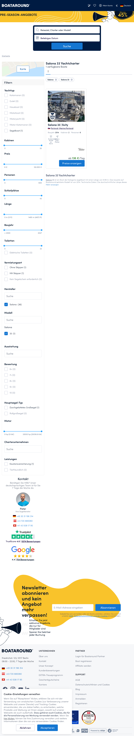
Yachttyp (9, 90)
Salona (49, 179)
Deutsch (125, 5)
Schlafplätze (11, 190)
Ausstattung (11, 346)
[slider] (4, 145)
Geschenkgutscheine (49, 679)
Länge (8, 204)
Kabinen (9, 140)
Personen (9, 174)
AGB (71, 616)
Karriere (43, 684)
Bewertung (10, 364)
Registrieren (81, 703)
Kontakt (42, 661)
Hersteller (9, 289)
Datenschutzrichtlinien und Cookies (92, 684)
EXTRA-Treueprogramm (51, 675)
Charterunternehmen (16, 442)
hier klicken (9, 718)
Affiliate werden (83, 665)
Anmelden (80, 698)
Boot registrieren (83, 661)
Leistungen (10, 459)
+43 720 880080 (23, 520)
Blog (77, 689)
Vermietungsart (13, 262)
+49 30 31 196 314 (23, 516)
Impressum (81, 694)
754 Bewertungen (25, 559)
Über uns (43, 656)
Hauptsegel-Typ (13, 402)
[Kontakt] (89, 5)
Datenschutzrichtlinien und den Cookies (91, 616)
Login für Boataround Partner (90, 656)
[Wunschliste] (94, 5)
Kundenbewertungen (49, 670)
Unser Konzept (46, 665)
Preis (7, 153)
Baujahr (8, 225)
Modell (8, 312)
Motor (7, 421)
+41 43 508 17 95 (23, 525)
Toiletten (9, 240)
